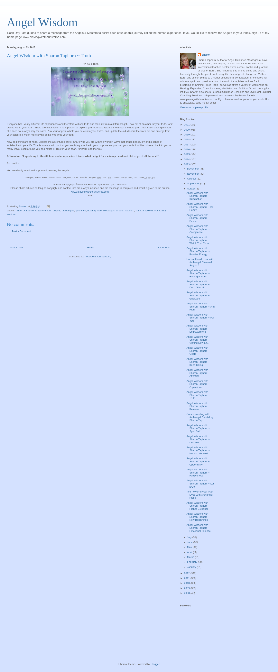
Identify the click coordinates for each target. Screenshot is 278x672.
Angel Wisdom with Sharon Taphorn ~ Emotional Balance (198, 527)
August (191, 188)
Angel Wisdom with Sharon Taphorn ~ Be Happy (199, 206)
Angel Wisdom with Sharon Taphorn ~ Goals (197, 350)
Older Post (164, 247)
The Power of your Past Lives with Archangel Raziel (199, 494)
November (193, 173)
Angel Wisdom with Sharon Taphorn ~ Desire (197, 218)
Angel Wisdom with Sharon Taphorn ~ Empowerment (197, 328)
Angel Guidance (25, 210)
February (192, 561)
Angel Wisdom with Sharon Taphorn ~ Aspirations (197, 384)
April (190, 552)
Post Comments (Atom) (98, 256)
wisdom (11, 214)
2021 (187, 124)
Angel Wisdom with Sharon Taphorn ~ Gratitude (197, 295)
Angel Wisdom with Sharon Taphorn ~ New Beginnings (197, 516)
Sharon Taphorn (125, 210)
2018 (187, 139)
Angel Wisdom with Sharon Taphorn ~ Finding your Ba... (197, 273)
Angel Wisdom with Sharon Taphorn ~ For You (200, 317)
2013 (187, 164)
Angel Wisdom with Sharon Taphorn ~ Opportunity (197, 461)
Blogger (155, 664)
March (191, 557)
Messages (109, 210)
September (193, 183)
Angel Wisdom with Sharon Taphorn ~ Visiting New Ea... (197, 339)
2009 (187, 588)
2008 (187, 593)
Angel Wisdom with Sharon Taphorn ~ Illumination (197, 195)
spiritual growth (144, 210)
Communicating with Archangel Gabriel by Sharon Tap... (199, 417)
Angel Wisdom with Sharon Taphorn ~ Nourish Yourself (197, 450)
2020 (187, 129)
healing (91, 210)
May (190, 547)
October (192, 178)
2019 (187, 134)
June (190, 542)
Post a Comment (21, 231)
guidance (81, 210)
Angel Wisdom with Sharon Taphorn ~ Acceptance (197, 229)
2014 (187, 159)
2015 (187, 154)
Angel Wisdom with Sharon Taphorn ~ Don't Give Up (197, 284)
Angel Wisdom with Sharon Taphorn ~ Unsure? (197, 439)
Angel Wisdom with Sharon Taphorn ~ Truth (197, 395)
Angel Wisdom (42, 22)
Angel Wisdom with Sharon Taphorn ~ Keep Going (197, 361)
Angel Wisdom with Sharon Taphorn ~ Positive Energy (197, 251)
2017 (187, 144)
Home (90, 247)
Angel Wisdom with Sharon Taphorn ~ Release (197, 406)
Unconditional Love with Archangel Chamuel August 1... (199, 262)
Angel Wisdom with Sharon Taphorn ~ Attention (197, 372)
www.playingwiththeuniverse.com (90, 191)
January (192, 567)
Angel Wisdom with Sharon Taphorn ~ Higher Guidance (197, 505)
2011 (187, 578)
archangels (68, 210)
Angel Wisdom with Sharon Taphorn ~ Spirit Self (197, 428)
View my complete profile (194, 107)
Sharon (206, 54)
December (193, 168)
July (189, 537)
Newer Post (16, 247)
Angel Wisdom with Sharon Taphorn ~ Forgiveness (197, 472)
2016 (187, 149)
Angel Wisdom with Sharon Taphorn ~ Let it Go (200, 483)
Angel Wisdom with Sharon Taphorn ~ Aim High (200, 306)
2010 (187, 583)
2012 (187, 573)
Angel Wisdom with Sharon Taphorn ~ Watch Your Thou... (198, 240)
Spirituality (160, 210)
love (99, 210)
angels (56, 210)
